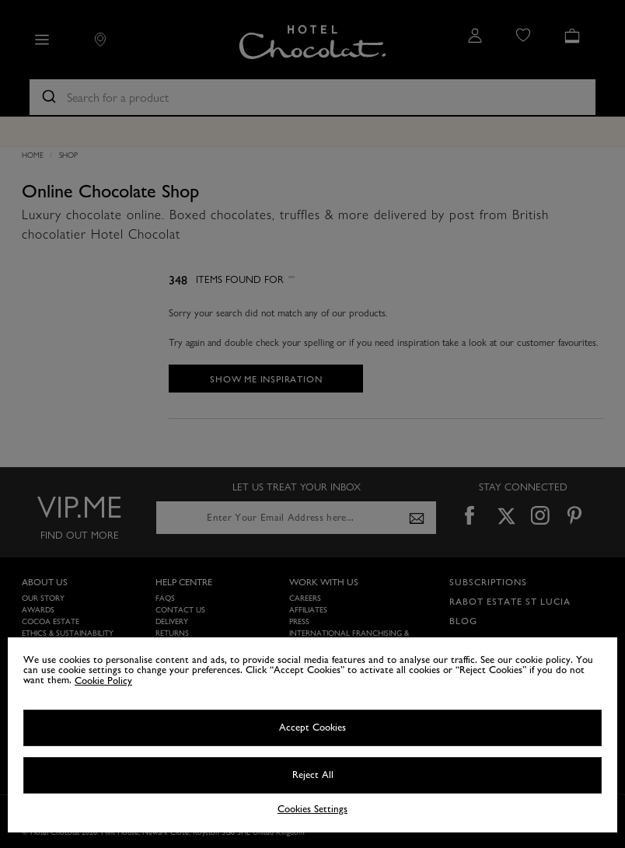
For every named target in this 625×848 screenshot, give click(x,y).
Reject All (312, 775)
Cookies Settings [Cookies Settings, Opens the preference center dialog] (312, 809)
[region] (312, 734)
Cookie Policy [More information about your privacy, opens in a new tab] (103, 681)
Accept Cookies (312, 727)
